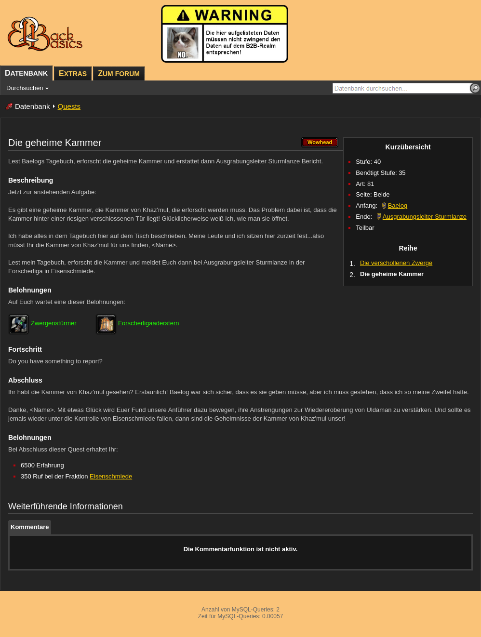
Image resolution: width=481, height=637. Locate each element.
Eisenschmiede (111, 476)
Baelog (397, 205)
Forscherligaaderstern (148, 323)
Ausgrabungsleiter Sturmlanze (425, 216)
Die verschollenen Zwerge (396, 262)
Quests (69, 106)
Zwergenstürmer (54, 323)
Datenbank (32, 106)
